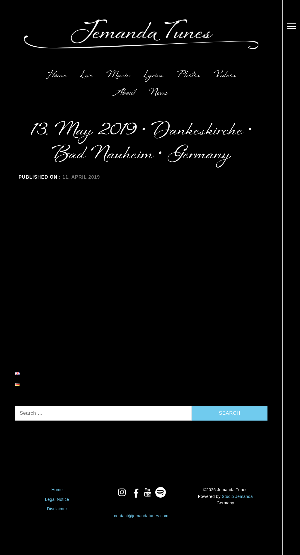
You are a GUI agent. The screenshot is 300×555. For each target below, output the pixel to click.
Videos (225, 75)
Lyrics (154, 75)
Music (118, 75)
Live (86, 75)
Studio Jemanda (237, 496)
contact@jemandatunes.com (141, 515)
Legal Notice (57, 499)
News (158, 93)
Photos (188, 75)
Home (56, 75)
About (125, 93)
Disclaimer (57, 508)
